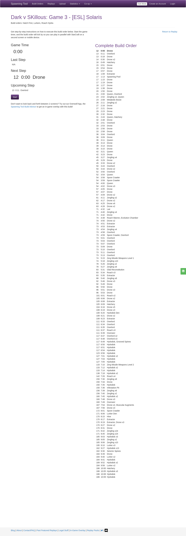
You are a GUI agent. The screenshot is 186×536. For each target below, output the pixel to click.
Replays (51, 4)
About (19, 530)
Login (172, 4)
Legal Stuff (63, 530)
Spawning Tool (19, 3)
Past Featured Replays (47, 530)
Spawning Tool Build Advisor (23, 107)
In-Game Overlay (77, 530)
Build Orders (37, 4)
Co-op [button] (88, 4)
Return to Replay (169, 32)
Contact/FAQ (29, 530)
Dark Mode (142, 4)
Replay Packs (93, 530)
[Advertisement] (93, 506)
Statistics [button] (75, 4)
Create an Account (157, 4)
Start (15, 97)
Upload (62, 4)
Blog (13, 530)
